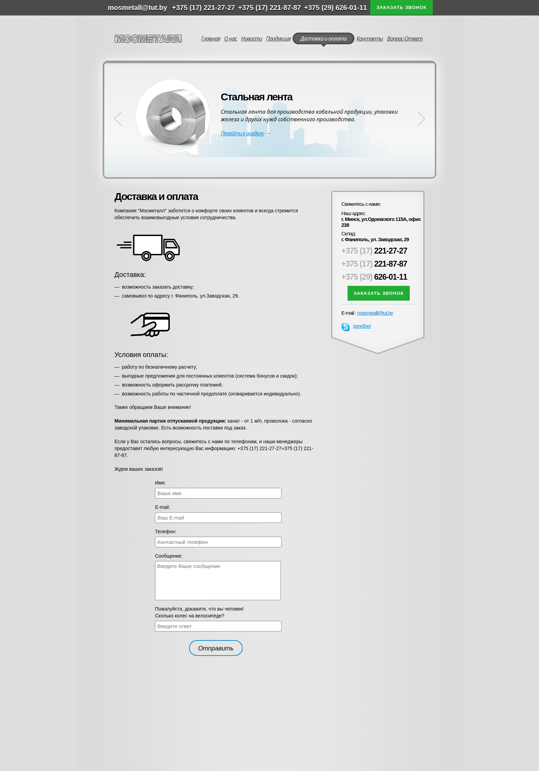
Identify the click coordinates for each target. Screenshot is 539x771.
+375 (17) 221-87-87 (269, 7)
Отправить (216, 648)
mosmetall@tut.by (375, 313)
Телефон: (165, 531)
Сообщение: (169, 556)
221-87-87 (374, 263)
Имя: (160, 482)
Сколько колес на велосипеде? (189, 615)
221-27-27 (374, 250)
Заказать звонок (401, 7)
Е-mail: (162, 507)
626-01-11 (374, 276)
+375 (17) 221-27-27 (203, 7)
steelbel (356, 326)
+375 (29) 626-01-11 (335, 7)
